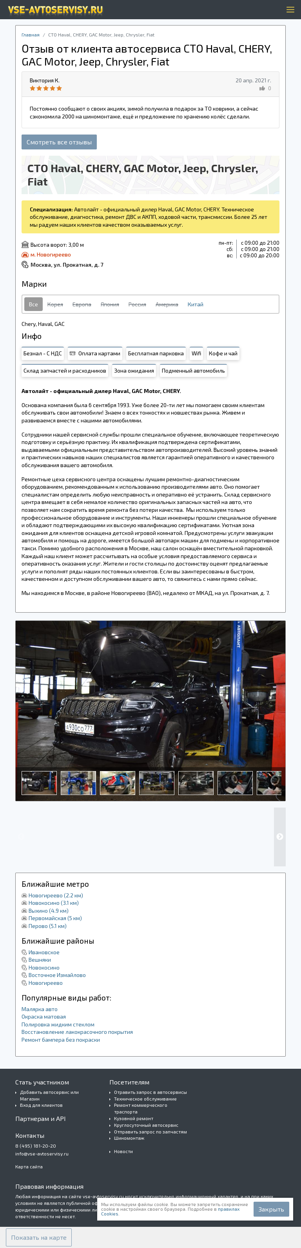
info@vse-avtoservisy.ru (42, 1153)
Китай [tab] (195, 304)
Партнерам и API (40, 1118)
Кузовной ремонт (133, 1118)
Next (280, 837)
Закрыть (271, 1209)
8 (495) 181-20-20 (35, 1145)
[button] (39, 1237)
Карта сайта (29, 1166)
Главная (31, 34)
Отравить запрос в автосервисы (150, 1092)
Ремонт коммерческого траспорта (140, 1108)
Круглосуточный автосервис (146, 1125)
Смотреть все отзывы (59, 142)
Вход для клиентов (41, 1105)
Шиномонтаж (129, 1138)
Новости (123, 1151)
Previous (21, 837)
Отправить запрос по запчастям (150, 1131)
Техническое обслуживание (145, 1098)
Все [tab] (33, 304)
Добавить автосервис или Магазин (49, 1095)
